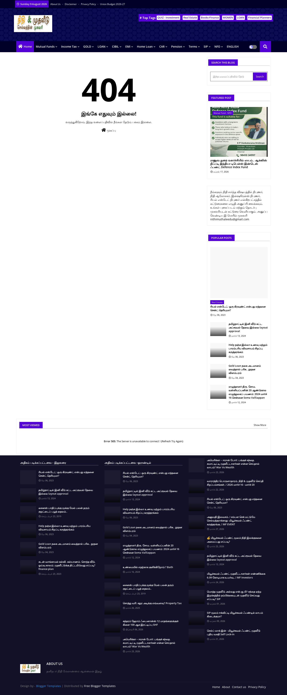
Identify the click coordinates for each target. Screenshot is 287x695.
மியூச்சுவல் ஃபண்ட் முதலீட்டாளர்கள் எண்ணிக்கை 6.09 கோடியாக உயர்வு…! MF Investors (236, 575)
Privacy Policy (88, 4)
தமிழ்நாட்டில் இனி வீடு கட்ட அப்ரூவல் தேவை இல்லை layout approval (248, 327)
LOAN (240, 17)
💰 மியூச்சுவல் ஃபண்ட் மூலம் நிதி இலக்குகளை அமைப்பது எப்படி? (234, 539)
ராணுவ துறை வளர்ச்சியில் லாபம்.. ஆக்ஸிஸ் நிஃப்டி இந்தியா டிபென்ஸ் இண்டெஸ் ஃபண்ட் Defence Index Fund (238, 164)
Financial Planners (259, 17)
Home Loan (145, 46)
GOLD (87, 46)
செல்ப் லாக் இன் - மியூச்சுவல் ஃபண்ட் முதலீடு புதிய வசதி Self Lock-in (233, 632)
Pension (176, 46)
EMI (127, 46)
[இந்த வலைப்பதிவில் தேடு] (232, 76)
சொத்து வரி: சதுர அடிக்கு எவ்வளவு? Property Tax (152, 603)
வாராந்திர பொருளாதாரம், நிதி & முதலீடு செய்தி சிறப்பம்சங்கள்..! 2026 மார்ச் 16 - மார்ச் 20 (235, 482)
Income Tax (69, 46)
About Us (55, 4)
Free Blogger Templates (100, 686)
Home (28, 46)
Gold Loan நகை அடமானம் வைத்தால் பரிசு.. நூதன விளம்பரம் (245, 369)
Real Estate (190, 17)
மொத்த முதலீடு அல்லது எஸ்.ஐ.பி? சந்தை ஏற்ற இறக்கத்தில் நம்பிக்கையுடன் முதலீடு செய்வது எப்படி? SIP (234, 595)
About (226, 687)
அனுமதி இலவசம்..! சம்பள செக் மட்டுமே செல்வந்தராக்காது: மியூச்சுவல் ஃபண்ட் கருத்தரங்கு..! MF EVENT (231, 520)
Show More (260, 425)
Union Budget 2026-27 (112, 4)
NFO (217, 46)
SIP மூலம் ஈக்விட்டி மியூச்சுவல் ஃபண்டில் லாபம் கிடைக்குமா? (235, 614)
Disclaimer (71, 4)
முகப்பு (108, 130)
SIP (206, 46)
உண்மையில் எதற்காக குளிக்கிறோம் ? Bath (148, 567)
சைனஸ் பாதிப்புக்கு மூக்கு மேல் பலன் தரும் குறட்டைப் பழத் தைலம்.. (63, 509)
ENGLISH (233, 46)
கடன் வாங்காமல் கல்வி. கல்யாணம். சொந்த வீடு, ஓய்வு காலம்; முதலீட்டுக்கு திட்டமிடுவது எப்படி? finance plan (66, 565)
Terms (193, 46)
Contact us (239, 687)
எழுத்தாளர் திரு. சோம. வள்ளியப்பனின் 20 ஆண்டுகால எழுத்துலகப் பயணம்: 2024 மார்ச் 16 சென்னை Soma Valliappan (248, 392)
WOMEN (228, 17)
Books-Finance (210, 17)
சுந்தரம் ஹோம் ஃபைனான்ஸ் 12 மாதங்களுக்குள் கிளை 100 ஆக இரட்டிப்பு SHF (151, 622)
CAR (162, 46)
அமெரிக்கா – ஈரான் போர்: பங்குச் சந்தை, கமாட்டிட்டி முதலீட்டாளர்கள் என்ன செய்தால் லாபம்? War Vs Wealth (149, 642)
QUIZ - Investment (168, 17)
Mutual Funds (45, 46)
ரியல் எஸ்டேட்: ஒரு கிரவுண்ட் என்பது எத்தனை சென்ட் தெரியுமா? (238, 308)
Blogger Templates (48, 686)
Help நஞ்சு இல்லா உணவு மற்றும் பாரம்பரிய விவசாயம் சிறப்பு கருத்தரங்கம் (248, 348)
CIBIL (115, 46)
